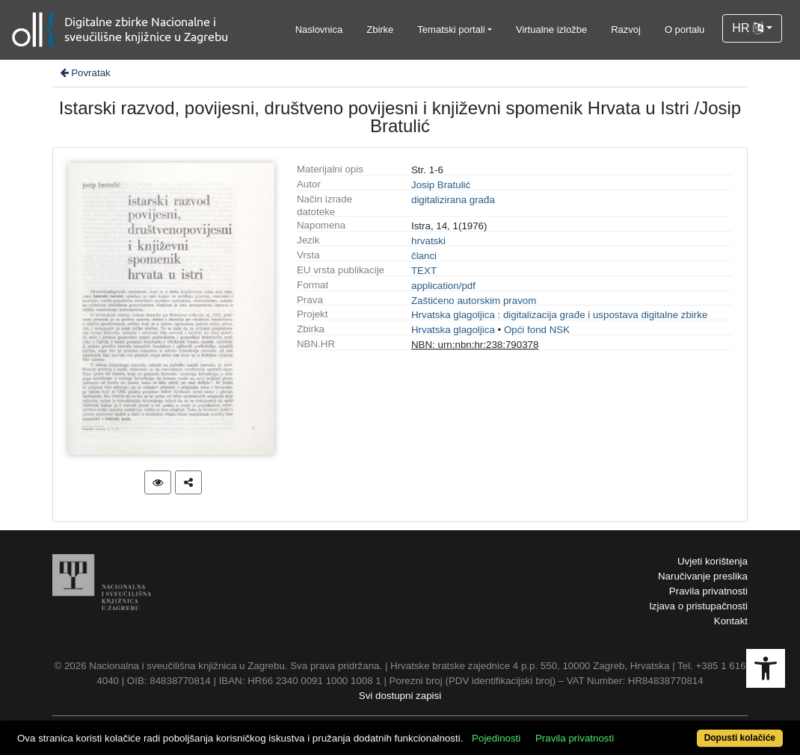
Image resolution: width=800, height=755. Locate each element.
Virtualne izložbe (551, 29)
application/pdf (443, 285)
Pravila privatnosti (708, 591)
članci (424, 255)
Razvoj (626, 29)
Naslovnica (319, 29)
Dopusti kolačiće (739, 738)
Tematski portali (450, 29)
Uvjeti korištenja (712, 561)
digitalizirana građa (453, 199)
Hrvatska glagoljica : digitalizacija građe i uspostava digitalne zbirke (559, 314)
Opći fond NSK (537, 329)
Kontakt (731, 621)
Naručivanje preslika (703, 576)
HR (747, 28)
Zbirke (379, 29)
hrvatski (428, 240)
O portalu (684, 29)
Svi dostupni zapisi (400, 695)
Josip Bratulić (440, 184)
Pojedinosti (496, 738)
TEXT (424, 270)
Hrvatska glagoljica (453, 329)
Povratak (84, 72)
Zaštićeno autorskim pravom (473, 300)
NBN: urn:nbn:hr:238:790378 (474, 344)
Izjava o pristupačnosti (698, 606)
